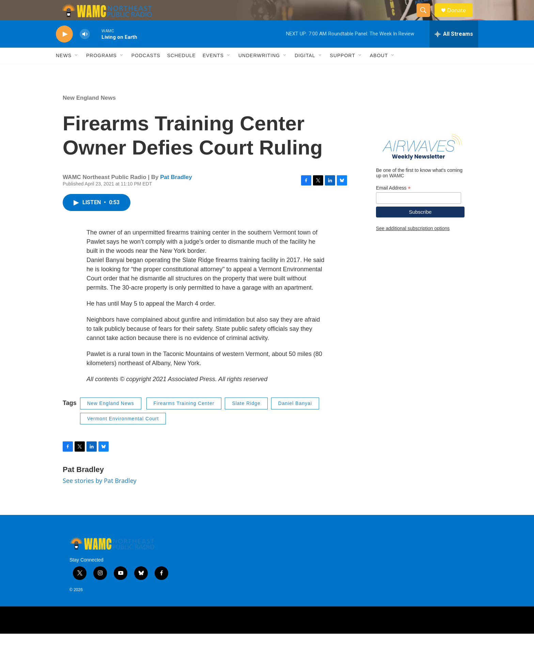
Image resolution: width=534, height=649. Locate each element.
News (64, 71)
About (379, 71)
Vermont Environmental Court (123, 434)
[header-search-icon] (426, 18)
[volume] (85, 49)
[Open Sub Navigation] (76, 71)
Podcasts (145, 71)
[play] (64, 49)
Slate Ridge (246, 418)
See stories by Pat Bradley (100, 496)
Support (342, 71)
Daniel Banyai (295, 418)
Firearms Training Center (184, 418)
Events (213, 71)
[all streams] (453, 49)
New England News (89, 113)
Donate (460, 17)
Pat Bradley (176, 192)
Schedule (181, 71)
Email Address (393, 203)
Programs (101, 71)
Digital (305, 71)
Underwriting (259, 71)
